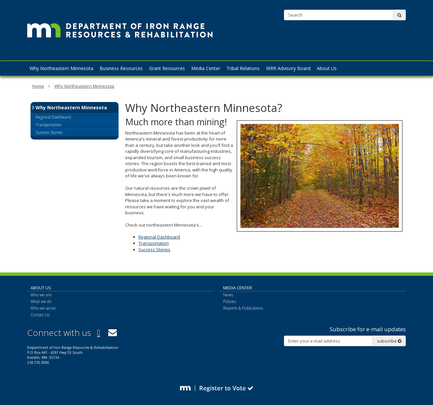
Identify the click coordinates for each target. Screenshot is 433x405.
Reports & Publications (243, 308)
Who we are (41, 295)
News (228, 295)
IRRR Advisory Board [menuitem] (288, 68)
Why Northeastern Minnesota (84, 86)
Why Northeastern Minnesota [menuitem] (61, 68)
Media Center (237, 288)
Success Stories (154, 250)
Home (38, 86)
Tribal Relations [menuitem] (243, 68)
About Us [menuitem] (327, 68)
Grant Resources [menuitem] (167, 68)
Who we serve (43, 308)
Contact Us (397, 5)
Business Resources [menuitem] (121, 68)
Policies (229, 301)
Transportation (153, 243)
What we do (41, 301)
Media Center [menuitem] (205, 68)
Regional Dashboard (159, 237)
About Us (41, 288)
